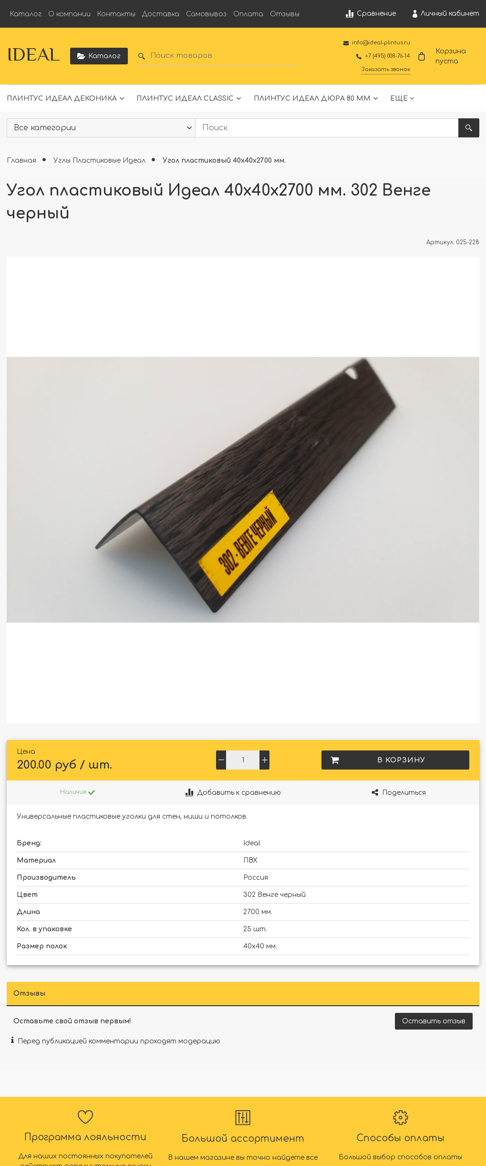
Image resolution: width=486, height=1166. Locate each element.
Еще (399, 98)
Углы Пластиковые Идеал (100, 160)
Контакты (116, 14)
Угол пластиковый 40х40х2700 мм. (224, 160)
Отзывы (285, 14)
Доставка (160, 14)
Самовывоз (206, 14)
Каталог (25, 14)
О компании (69, 14)
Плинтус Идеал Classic (185, 98)
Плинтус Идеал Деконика (62, 98)
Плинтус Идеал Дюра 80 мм (312, 98)
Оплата (248, 14)
